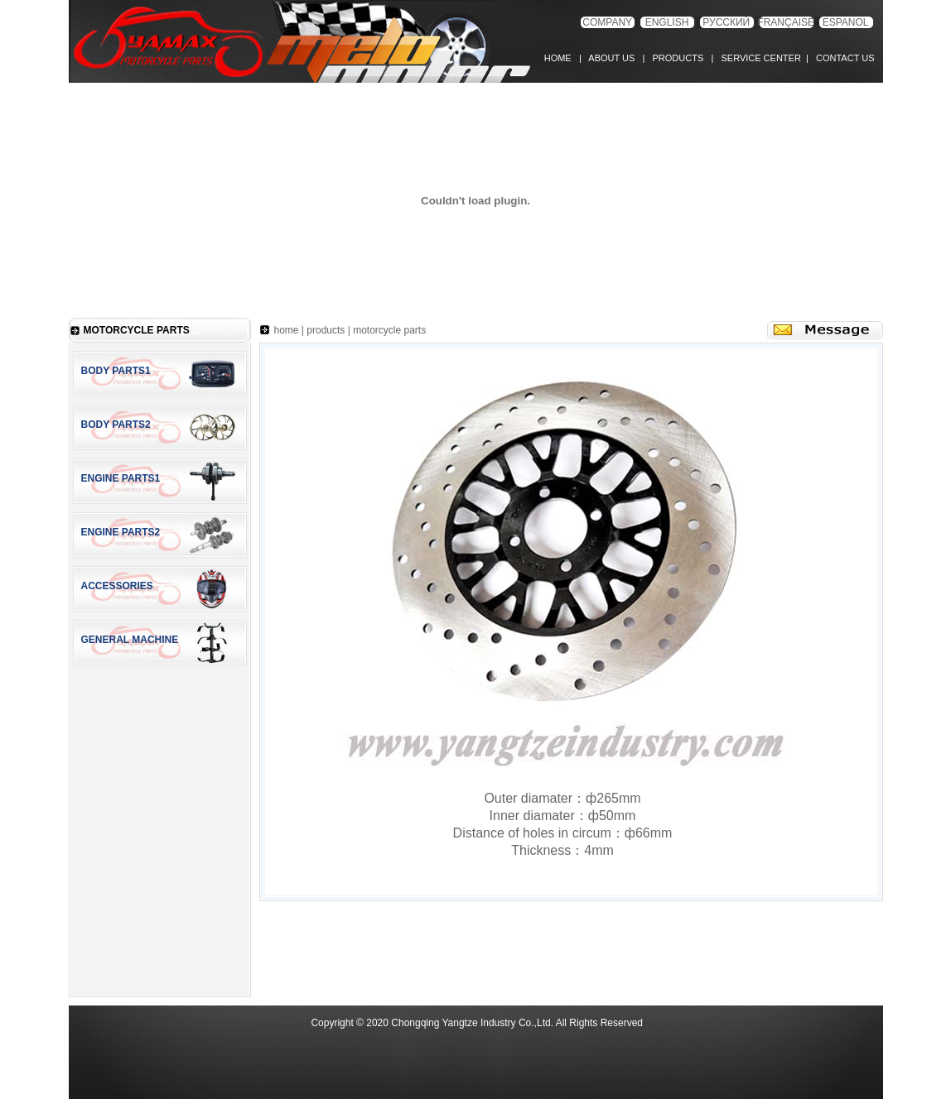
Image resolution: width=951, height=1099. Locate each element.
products (326, 330)
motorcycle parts (389, 330)
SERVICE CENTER (758, 58)
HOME (561, 58)
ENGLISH (667, 22)
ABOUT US (611, 58)
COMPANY (607, 22)
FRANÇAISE (785, 22)
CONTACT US (843, 58)
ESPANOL (846, 22)
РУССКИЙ (726, 22)
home (286, 330)
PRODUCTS (675, 58)
